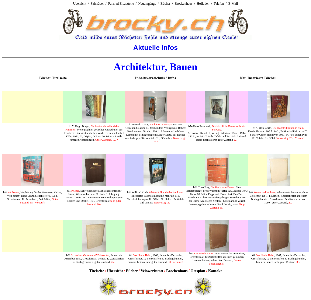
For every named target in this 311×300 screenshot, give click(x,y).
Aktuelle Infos (155, 47)
